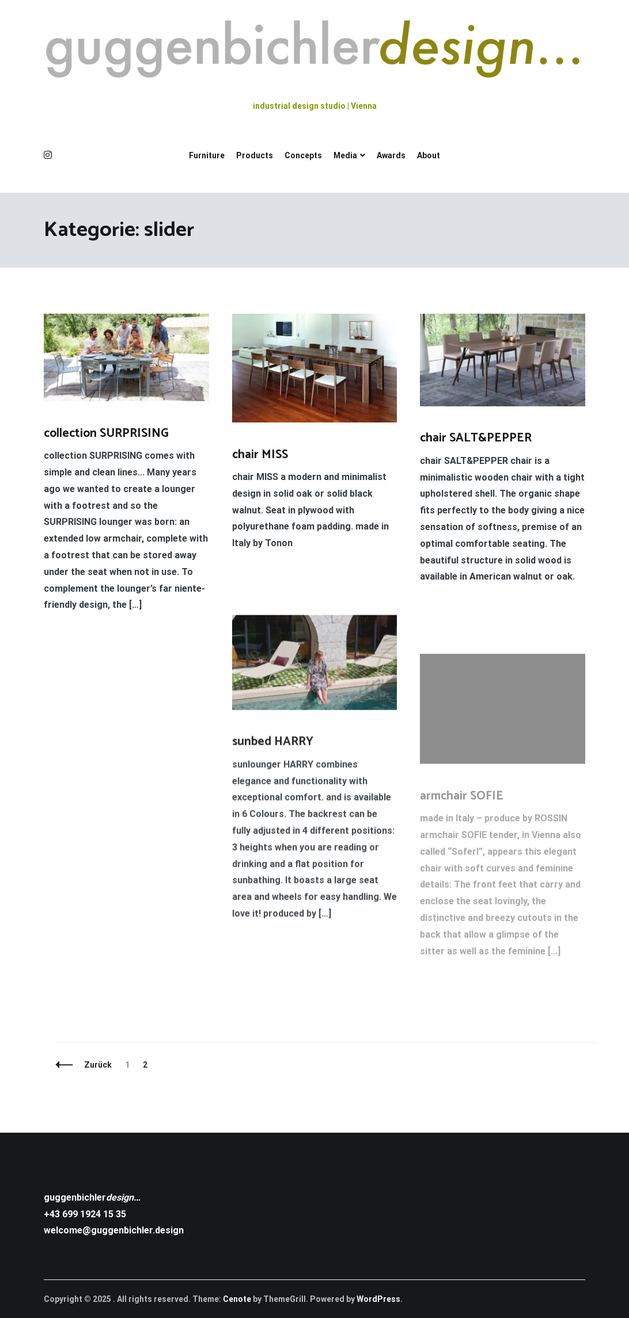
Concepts (303, 155)
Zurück (98, 1064)
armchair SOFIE (461, 800)
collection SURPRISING (106, 433)
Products (254, 155)
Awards (391, 155)
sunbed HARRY (272, 743)
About (428, 155)
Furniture (207, 155)
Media (345, 155)
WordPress (378, 1299)
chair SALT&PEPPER (476, 438)
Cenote (237, 1299)
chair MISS (260, 454)
